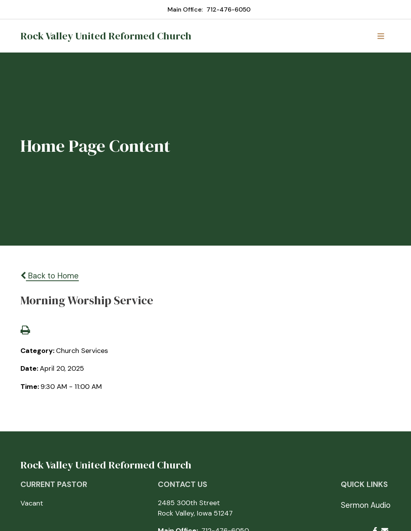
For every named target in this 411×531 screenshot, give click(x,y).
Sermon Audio (366, 505)
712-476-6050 (228, 9)
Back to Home (49, 276)
